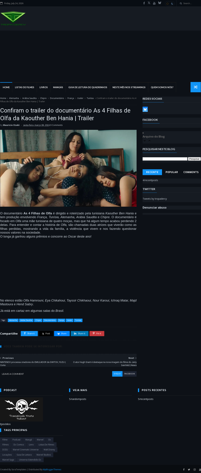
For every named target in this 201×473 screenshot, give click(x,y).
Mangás (58, 87)
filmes (5, 443)
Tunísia (90, 98)
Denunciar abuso (155, 208)
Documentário (57, 98)
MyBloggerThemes (52, 468)
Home (6, 87)
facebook (127, 373)
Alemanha (14, 98)
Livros (43, 87)
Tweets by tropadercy (155, 198)
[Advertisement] (100, 56)
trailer (80, 98)
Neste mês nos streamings (128, 87)
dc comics (19, 443)
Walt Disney (49, 448)
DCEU (5, 448)
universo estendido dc (30, 458)
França (70, 98)
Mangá (28, 438)
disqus (114, 373)
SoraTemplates (18, 468)
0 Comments (56, 125)
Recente (152, 172)
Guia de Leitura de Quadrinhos (87, 87)
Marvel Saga (8, 458)
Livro (31, 443)
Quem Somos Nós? (162, 87)
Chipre (43, 98)
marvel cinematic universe (26, 448)
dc (49, 438)
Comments (191, 172)
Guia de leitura (24, 453)
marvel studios (44, 453)
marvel (40, 438)
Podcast (16, 438)
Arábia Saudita (29, 98)
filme (5, 438)
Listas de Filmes (24, 87)
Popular (172, 172)
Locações (7, 453)
